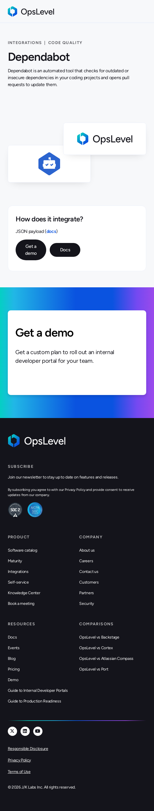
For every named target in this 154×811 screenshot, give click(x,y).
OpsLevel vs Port (93, 669)
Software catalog (22, 550)
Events (14, 647)
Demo (13, 679)
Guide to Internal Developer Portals (38, 690)
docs (51, 231)
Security (86, 603)
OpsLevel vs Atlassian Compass (106, 658)
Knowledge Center (24, 592)
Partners (86, 592)
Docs (65, 249)
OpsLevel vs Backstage (99, 637)
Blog (12, 658)
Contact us (88, 571)
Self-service (18, 582)
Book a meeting (21, 603)
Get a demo (31, 250)
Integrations (18, 571)
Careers (86, 561)
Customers (89, 582)
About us (86, 550)
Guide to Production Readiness (34, 701)
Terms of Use (19, 771)
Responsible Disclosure (28, 748)
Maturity (15, 561)
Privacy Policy (19, 760)
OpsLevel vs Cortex (96, 647)
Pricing (14, 669)
